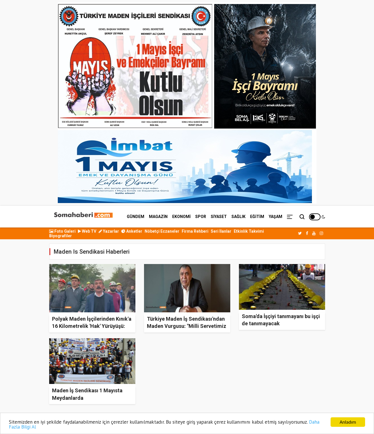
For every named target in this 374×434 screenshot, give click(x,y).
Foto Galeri (62, 231)
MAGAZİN (158, 216)
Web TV (87, 231)
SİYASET (219, 216)
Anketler (131, 231)
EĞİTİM (257, 216)
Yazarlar (109, 231)
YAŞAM (275, 216)
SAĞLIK (238, 216)
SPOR (200, 216)
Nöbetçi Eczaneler (162, 231)
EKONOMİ (181, 216)
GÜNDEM (135, 216)
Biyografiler (60, 236)
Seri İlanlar (221, 231)
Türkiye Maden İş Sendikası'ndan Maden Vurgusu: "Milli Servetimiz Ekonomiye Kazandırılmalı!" (186, 326)
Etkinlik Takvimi (249, 231)
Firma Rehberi (195, 231)
